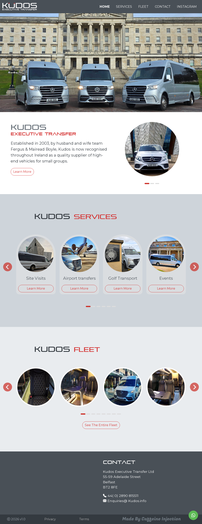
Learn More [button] (22, 172)
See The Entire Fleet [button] (101, 425)
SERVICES (124, 6)
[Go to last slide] (7, 266)
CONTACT (163, 6)
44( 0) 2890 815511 (123, 496)
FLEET (143, 6)
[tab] (147, 183)
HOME (105, 6)
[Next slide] (194, 266)
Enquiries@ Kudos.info (127, 501)
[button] (50, 519)
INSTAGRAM (187, 6)
